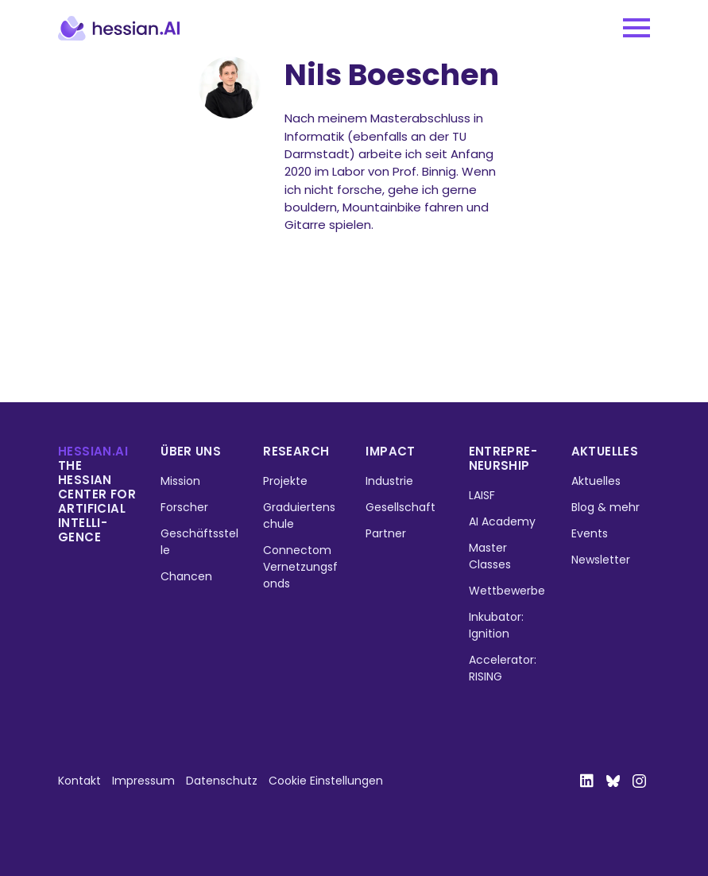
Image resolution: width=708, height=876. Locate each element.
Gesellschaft (400, 507)
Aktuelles (605, 451)
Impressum (143, 781)
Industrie (389, 481)
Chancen (186, 576)
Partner (386, 533)
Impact (390, 451)
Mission (180, 481)
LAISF (482, 495)
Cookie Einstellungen (326, 781)
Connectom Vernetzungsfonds (300, 566)
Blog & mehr (605, 507)
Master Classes (490, 556)
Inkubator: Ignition (496, 625)
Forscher (184, 507)
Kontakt (79, 781)
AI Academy (502, 521)
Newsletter (600, 560)
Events (589, 533)
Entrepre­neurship (503, 458)
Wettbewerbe (507, 591)
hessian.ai (93, 451)
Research (296, 451)
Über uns (191, 451)
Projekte (285, 481)
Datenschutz (221, 781)
